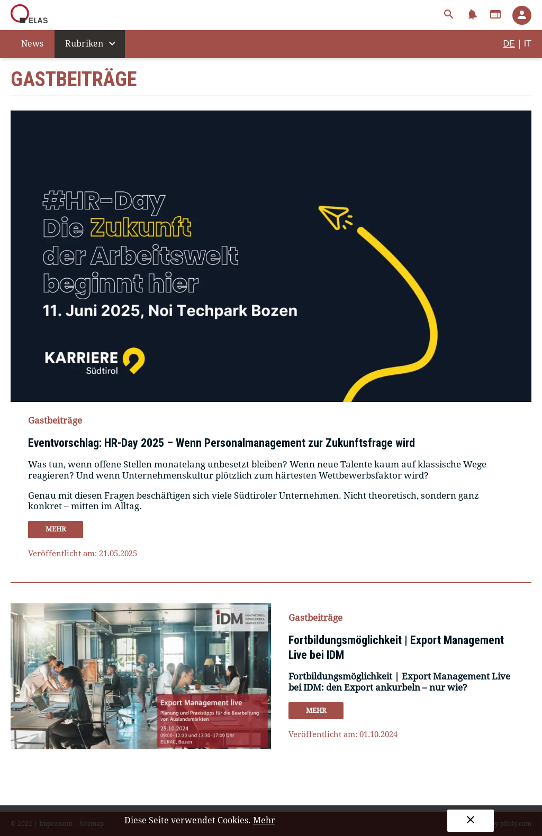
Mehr (264, 820)
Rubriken (92, 43)
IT (527, 43)
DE (509, 43)
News (32, 44)
